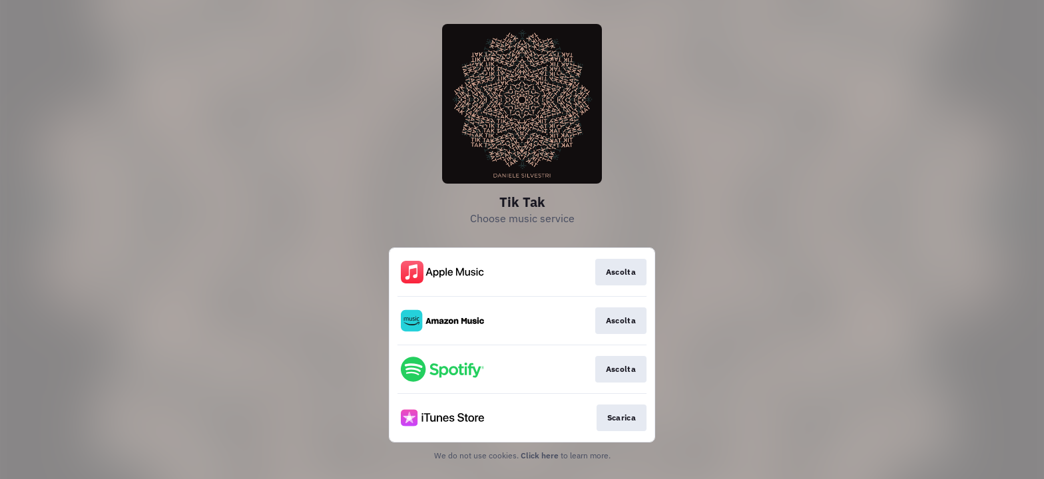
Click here (540, 455)
